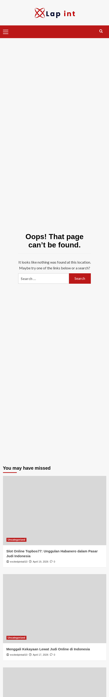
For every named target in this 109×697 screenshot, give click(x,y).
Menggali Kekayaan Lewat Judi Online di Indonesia (48, 649)
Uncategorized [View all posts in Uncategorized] (16, 539)
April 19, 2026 (40, 561)
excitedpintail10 (19, 561)
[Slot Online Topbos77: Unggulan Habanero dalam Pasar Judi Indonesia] (54, 510)
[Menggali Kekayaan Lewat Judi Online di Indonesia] (54, 608)
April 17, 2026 (40, 654)
